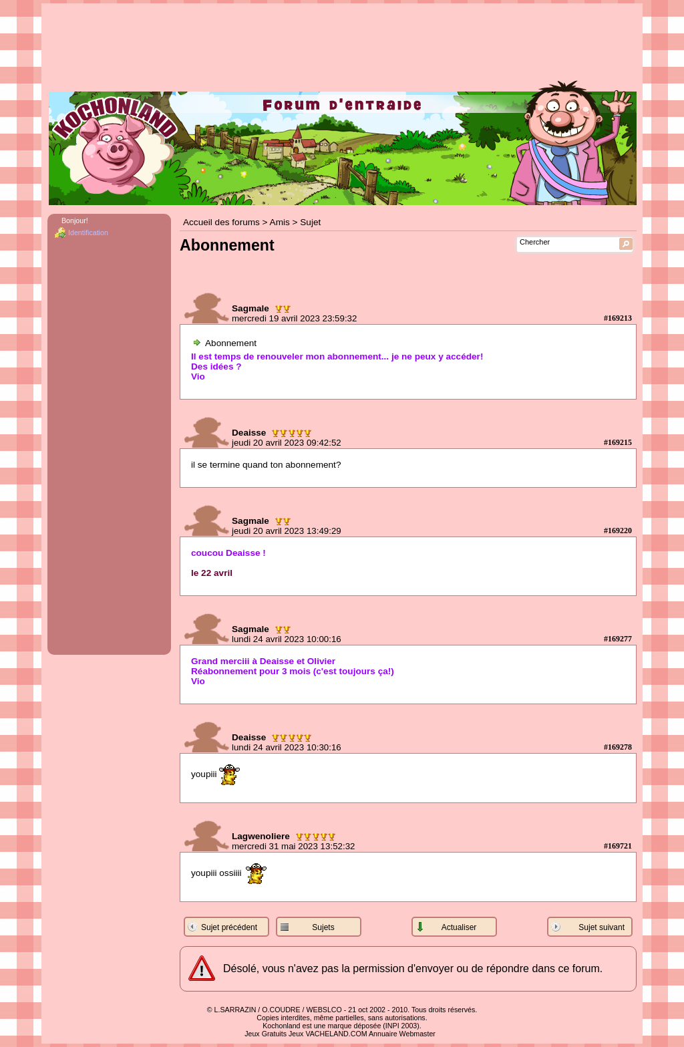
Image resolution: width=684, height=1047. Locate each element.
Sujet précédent (229, 927)
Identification (88, 233)
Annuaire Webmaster (402, 1034)
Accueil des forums (221, 222)
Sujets (323, 927)
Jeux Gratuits (265, 1034)
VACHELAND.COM (336, 1034)
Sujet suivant (601, 927)
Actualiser (459, 927)
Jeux (296, 1034)
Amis (280, 222)
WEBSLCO (324, 1010)
